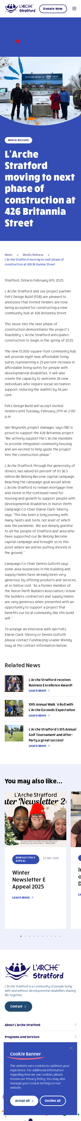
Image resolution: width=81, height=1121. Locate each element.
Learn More (37, 690)
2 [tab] (25, 936)
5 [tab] (38, 936)
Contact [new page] (16, 1006)
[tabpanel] (35, 860)
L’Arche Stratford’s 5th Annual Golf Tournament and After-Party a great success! (52, 734)
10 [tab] (59, 936)
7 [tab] (47, 936)
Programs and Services (22, 1037)
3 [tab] (29, 936)
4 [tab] (34, 936)
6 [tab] (42, 936)
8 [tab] (51, 936)
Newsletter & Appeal (25, 859)
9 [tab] (55, 936)
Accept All (22, 1100)
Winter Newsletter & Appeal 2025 (29, 879)
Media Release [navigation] (33, 254)
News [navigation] (9, 254)
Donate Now (52, 8)
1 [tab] (21, 936)
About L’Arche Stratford (22, 1025)
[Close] (71, 1048)
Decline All (52, 1100)
